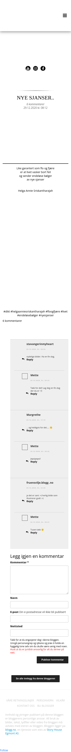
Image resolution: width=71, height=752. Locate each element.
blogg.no (10, 729)
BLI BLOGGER (45, 705)
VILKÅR (60, 700)
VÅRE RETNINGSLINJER (20, 700)
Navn (13, 598)
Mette (34, 375)
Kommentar (19, 562)
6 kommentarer (35, 104)
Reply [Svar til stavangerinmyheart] (30, 359)
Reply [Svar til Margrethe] (30, 430)
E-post (38, 612)
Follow (4, 750)
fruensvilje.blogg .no (40, 482)
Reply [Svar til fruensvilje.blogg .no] (30, 501)
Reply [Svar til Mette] (33, 393)
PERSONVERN (45, 700)
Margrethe (34, 415)
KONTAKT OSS (26, 705)
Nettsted (16, 626)
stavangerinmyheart (40, 344)
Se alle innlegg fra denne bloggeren (35, 678)
